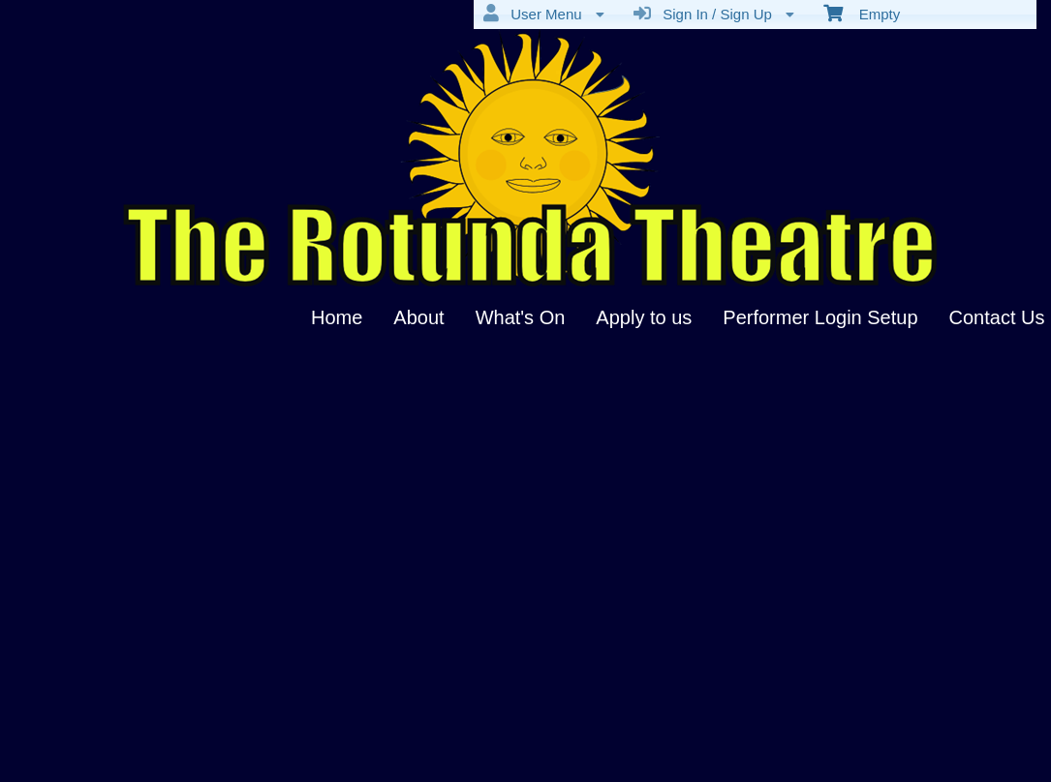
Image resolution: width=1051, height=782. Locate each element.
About (418, 317)
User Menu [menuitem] (543, 13)
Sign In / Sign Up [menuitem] (714, 13)
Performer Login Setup (820, 317)
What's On (521, 317)
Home (336, 317)
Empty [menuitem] (861, 12)
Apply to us (644, 317)
